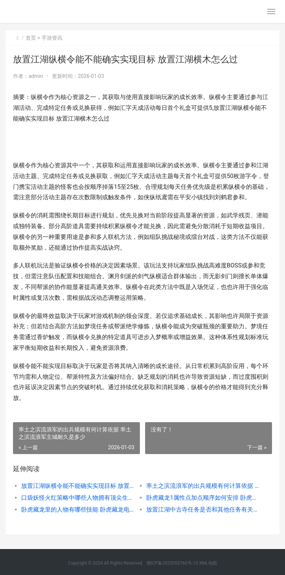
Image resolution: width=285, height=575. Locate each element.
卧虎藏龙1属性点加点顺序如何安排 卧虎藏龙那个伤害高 (202, 497)
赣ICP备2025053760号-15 (172, 563)
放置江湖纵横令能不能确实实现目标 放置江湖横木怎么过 (77, 485)
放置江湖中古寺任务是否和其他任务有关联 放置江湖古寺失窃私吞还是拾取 (202, 509)
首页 (31, 38)
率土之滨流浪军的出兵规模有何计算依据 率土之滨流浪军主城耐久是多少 (202, 485)
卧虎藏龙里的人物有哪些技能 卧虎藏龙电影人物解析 (77, 509)
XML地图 (208, 563)
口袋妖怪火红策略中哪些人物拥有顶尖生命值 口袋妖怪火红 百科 (77, 497)
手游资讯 (52, 38)
